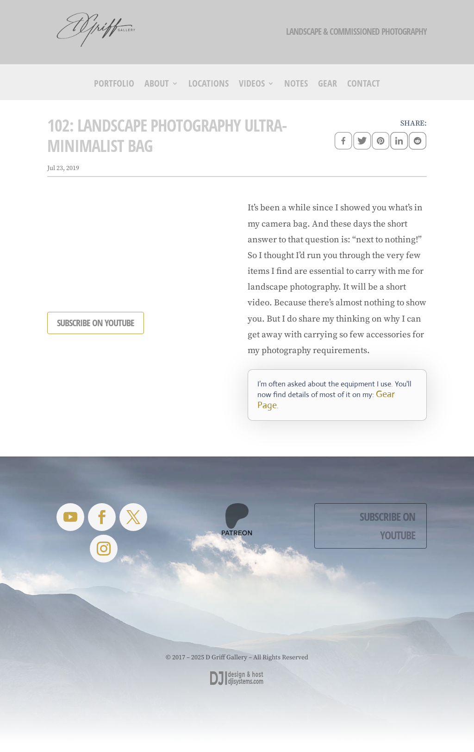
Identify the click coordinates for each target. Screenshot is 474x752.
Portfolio (114, 84)
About (156, 84)
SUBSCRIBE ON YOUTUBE (95, 322)
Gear (327, 84)
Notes (296, 84)
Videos (252, 84)
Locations (208, 84)
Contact (363, 84)
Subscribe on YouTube (387, 526)
